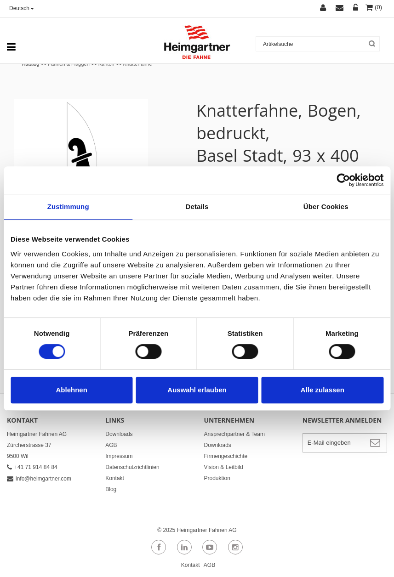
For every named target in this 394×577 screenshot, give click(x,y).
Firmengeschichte (226, 456)
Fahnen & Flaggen (69, 64)
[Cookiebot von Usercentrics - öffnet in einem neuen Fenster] (343, 180)
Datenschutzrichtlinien (132, 467)
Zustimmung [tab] (68, 206)
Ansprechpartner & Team (234, 434)
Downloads (118, 434)
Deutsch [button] (21, 8)
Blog (110, 489)
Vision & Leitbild (223, 467)
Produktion (217, 478)
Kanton (106, 64)
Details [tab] (197, 206)
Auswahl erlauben (196, 390)
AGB (111, 445)
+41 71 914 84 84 (32, 467)
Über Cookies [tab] (325, 206)
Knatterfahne (137, 64)
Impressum (118, 456)
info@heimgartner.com (39, 478)
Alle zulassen (322, 390)
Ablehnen (71, 390)
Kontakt (114, 478)
